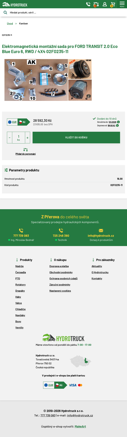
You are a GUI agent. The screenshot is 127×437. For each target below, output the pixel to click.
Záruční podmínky (59, 284)
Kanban (23, 23)
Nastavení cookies (60, 290)
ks (18, 139)
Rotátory (20, 284)
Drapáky (20, 290)
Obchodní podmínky (61, 272)
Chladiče (20, 309)
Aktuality (97, 266)
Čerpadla (20, 272)
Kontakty (97, 278)
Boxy (18, 321)
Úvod (10, 23)
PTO (17, 278)
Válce (18, 302)
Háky (18, 296)
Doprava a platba (59, 266)
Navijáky (20, 315)
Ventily (19, 327)
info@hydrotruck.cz (80, 415)
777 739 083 (48, 415)
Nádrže (19, 266)
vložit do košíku (76, 137)
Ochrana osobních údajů (63, 278)
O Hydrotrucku (100, 272)
